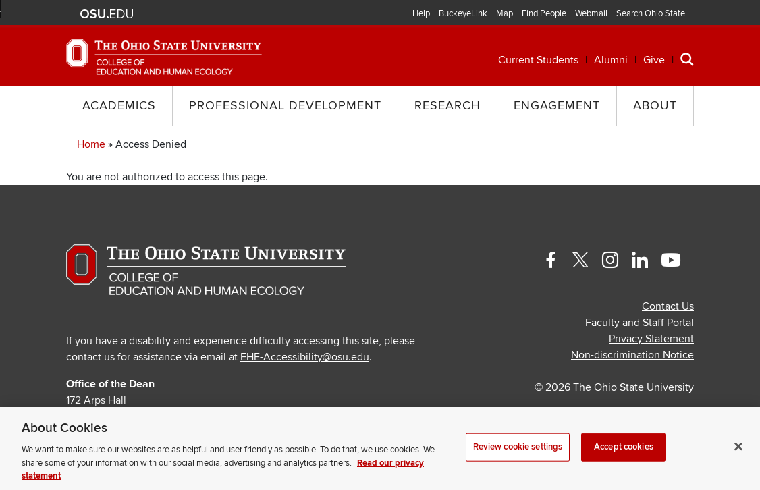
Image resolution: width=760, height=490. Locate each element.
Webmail (591, 13)
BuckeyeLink (463, 13)
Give (654, 60)
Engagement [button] (557, 106)
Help (421, 13)
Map (504, 13)
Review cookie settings (518, 446)
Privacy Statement (651, 339)
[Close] (738, 447)
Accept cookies (623, 446)
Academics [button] (119, 106)
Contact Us (668, 306)
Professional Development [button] (285, 106)
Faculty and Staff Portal (639, 322)
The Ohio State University (107, 14)
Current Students (538, 60)
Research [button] (447, 106)
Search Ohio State (650, 13)
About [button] (655, 106)
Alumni (611, 60)
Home (91, 144)
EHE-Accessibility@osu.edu (304, 357)
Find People (544, 13)
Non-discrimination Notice (632, 355)
